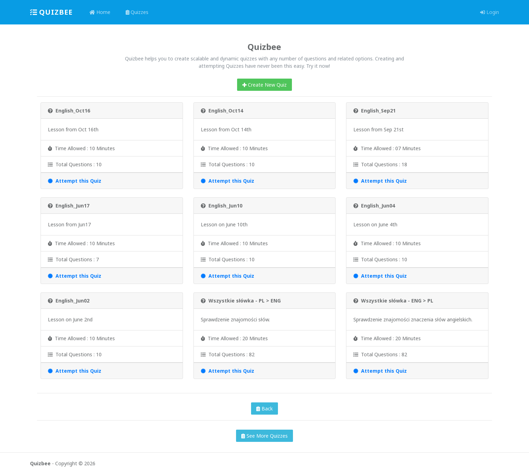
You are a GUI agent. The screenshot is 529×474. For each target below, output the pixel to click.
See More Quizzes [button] (264, 435)
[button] (478, 12)
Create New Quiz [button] (264, 84)
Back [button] (264, 408)
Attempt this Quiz (74, 180)
